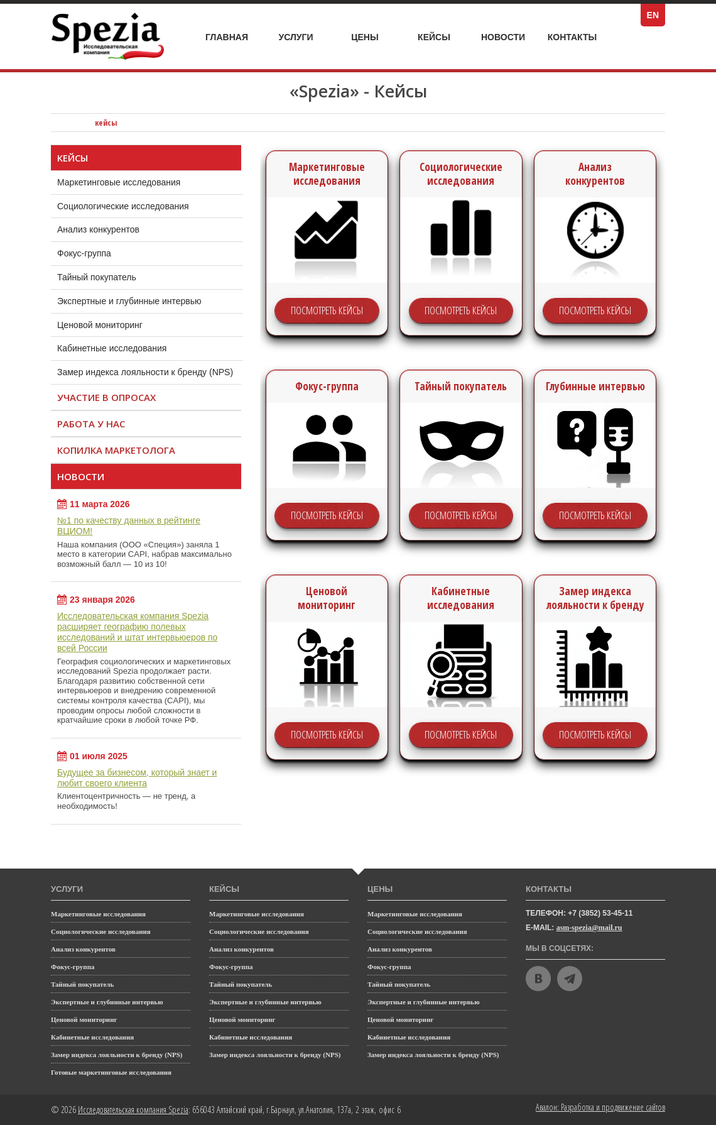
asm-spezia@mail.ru (589, 927)
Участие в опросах (106, 397)
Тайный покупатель (109, 274)
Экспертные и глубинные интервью (129, 301)
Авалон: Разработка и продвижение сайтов (600, 1107)
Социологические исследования (135, 203)
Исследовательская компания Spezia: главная (69, 122)
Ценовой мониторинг (100, 325)
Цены (373, 37)
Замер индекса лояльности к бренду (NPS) (145, 372)
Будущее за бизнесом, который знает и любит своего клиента (137, 777)
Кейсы (441, 37)
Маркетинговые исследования (131, 179)
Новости (503, 37)
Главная (226, 37)
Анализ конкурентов (98, 229)
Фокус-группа (96, 250)
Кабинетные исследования (111, 348)
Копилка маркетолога (116, 450)
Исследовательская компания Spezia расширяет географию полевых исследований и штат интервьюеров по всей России (137, 631)
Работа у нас (91, 423)
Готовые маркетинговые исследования (111, 1072)
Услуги (302, 33)
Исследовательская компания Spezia (133, 1110)
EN (656, 15)
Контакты (572, 37)
